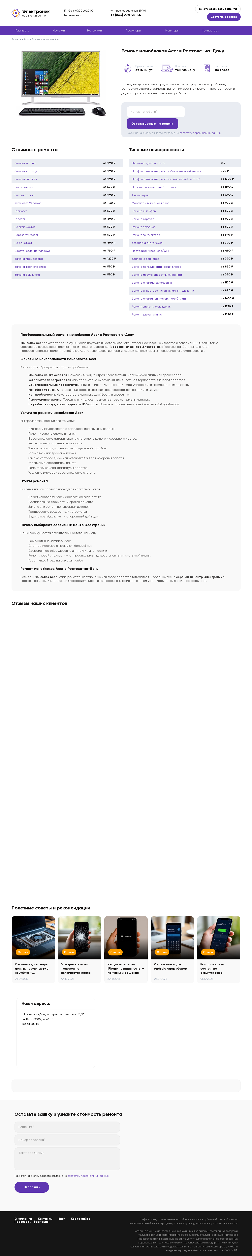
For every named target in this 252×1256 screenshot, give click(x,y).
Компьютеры (211, 30)
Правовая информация (31, 1210)
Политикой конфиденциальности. (217, 1248)
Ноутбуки (59, 30)
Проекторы (133, 30)
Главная (16, 39)
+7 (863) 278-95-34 (125, 15)
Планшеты (22, 30)
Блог (61, 1207)
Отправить (31, 1175)
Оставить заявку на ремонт (211, 112)
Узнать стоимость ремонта (218, 9)
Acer (26, 39)
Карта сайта (80, 1207)
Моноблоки (94, 30)
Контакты (45, 1207)
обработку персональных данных (200, 121)
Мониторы (172, 30)
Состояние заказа (224, 17)
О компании (23, 1207)
